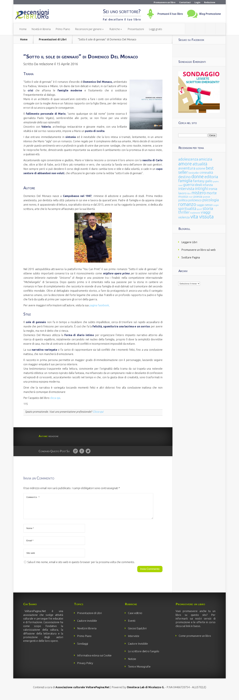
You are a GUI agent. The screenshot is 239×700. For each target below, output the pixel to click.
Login (197, 2)
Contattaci (185, 2)
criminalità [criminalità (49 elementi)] (206, 172)
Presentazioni (136, 29)
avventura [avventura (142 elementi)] (186, 168)
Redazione (209, 2)
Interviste (133, 640)
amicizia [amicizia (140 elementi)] (205, 159)
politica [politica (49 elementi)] (183, 200)
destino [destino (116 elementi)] (184, 177)
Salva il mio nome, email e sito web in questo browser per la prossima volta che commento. (81, 566)
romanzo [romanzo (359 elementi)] (187, 204)
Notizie (132, 662)
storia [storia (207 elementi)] (208, 208)
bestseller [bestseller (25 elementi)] (194, 172)
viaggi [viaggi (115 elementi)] (205, 212)
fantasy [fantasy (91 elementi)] (198, 181)
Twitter (88, 451)
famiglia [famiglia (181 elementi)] (185, 180)
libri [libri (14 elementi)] (189, 193)
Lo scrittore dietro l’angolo (143, 655)
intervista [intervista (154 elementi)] (186, 188)
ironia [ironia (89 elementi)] (213, 189)
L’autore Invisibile (138, 647)
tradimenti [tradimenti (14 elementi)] (195, 213)
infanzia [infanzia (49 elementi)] (208, 184)
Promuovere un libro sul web (198, 249)
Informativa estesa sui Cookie (94, 659)
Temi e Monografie (139, 670)
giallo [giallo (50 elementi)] (208, 181)
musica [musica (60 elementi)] (183, 196)
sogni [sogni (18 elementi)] (216, 205)
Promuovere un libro (164, 2)
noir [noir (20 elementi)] (191, 196)
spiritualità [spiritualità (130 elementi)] (187, 208)
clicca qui (55, 397)
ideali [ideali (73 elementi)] (198, 185)
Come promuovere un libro (195, 639)
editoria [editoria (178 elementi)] (211, 177)
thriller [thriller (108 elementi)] (184, 212)
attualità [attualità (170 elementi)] (200, 164)
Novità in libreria (41, 29)
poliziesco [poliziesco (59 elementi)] (195, 200)
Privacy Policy (85, 667)
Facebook (81, 451)
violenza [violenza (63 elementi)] (184, 217)
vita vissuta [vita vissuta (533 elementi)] (202, 216)
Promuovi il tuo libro (170, 13)
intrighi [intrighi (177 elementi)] (201, 188)
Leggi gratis (155, 29)
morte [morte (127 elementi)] (211, 193)
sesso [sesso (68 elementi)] (209, 205)
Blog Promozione (210, 13)
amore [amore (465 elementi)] (185, 163)
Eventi (131, 624)
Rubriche (114, 29)
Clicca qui (98, 411)
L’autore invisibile (87, 624)
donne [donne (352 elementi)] (197, 176)
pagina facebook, (99, 305)
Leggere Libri (189, 242)
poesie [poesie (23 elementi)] (206, 196)
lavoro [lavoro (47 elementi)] (182, 193)
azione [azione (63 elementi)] (200, 168)
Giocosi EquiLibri (137, 632)
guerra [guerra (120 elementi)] (188, 184)
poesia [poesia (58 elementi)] (197, 196)
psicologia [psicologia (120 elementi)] (210, 200)
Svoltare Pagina (190, 257)
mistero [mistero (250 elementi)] (199, 192)
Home (23, 29)
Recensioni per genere (88, 29)
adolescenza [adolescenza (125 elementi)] (188, 159)
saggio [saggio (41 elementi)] (200, 204)
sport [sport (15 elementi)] (199, 209)
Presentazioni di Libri (53, 39)
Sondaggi (82, 647)
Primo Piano (63, 29)
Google (75, 451)
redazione (46, 64)
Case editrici (135, 617)
